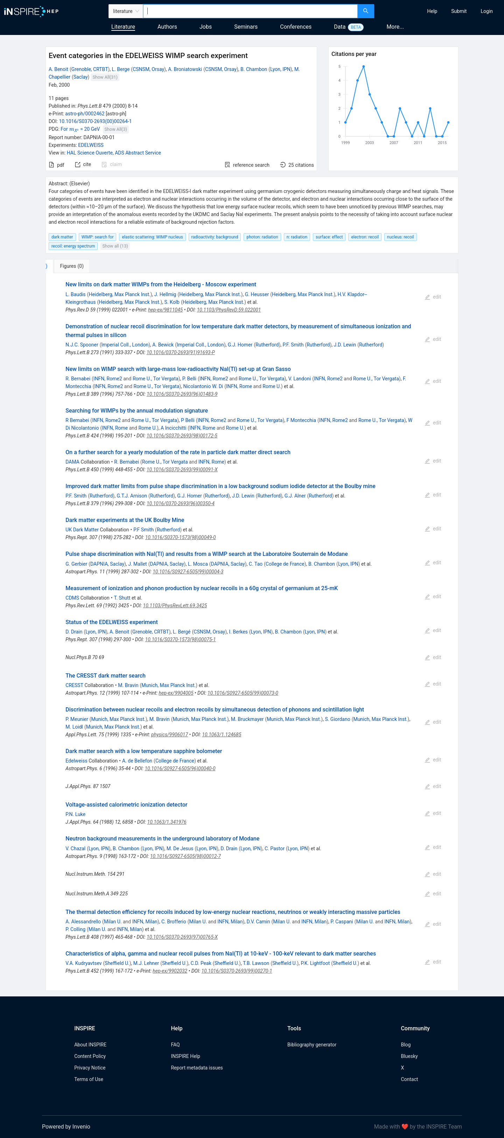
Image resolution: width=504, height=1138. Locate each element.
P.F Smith (143, 529)
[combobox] (250, 11)
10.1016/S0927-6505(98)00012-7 (185, 856)
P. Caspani (341, 921)
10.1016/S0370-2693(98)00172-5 (182, 435)
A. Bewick (163, 345)
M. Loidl (74, 727)
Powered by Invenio (66, 1126)
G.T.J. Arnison (132, 496)
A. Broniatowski (185, 69)
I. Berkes (238, 632)
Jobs (206, 26)
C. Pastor (275, 848)
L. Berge (121, 69)
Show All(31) (105, 77)
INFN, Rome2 (107, 378)
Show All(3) (116, 129)
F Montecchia (301, 420)
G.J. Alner (295, 496)
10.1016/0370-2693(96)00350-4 (181, 503)
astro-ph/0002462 (84, 113)
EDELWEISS (90, 145)
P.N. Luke (75, 814)
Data (339, 26)
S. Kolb (172, 302)
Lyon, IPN (280, 69)
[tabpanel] (252, 632)
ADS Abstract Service (138, 153)
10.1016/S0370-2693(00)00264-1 (95, 121)
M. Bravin (128, 685)
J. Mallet (137, 564)
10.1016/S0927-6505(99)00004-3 (188, 571)
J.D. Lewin (345, 345)
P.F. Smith (292, 345)
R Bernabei (77, 420)
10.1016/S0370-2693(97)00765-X (182, 937)
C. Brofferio (173, 921)
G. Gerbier (76, 564)
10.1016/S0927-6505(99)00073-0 (243, 693)
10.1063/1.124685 (221, 734)
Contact (409, 1079)
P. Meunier (76, 719)
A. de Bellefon (137, 761)
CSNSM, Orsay (148, 69)
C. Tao (255, 564)
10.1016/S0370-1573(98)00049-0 (180, 537)
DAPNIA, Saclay (107, 564)
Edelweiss (76, 761)
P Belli (188, 420)
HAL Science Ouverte (90, 153)
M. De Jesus (180, 848)
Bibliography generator (311, 1044)
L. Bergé (182, 632)
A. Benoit (58, 69)
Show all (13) (115, 246)
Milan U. (113, 921)
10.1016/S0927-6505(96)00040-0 (180, 768)
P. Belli (189, 378)
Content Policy (90, 1056)
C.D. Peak (200, 963)
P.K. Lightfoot (315, 963)
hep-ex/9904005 (176, 693)
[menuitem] (432, 11)
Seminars (246, 26)
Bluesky (409, 1056)
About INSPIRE (90, 1044)
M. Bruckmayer (247, 719)
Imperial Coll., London (125, 345)
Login (487, 11)
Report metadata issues (197, 1068)
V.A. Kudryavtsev (83, 963)
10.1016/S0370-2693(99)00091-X (182, 469)
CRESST (74, 685)
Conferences (296, 26)
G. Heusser (257, 294)
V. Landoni (299, 378)
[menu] (440, 11)
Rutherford (267, 345)
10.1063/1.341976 (167, 822)
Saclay (81, 77)
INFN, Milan (145, 921)
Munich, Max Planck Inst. (168, 685)
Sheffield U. (117, 963)
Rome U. (271, 386)
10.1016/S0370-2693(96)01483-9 (182, 394)
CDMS (72, 598)
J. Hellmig (165, 294)
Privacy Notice (89, 1068)
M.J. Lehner (146, 963)
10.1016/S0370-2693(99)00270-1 (236, 971)
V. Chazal (75, 848)
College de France (285, 564)
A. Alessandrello (83, 921)
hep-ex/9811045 (165, 310)
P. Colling (75, 929)
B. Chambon (253, 69)
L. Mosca (198, 564)
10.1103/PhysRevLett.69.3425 (175, 605)
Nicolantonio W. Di (203, 386)
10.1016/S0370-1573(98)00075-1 (180, 639)
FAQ (175, 1044)
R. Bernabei (77, 378)
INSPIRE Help (185, 1056)
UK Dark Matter (82, 529)
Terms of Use (88, 1079)
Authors (167, 26)
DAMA (72, 462)
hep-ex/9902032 (170, 971)
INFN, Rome (239, 386)
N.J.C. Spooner (81, 345)
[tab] (68, 266)
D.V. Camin (258, 921)
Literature (123, 26)
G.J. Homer (240, 345)
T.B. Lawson (256, 963)
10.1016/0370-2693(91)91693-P (181, 352)
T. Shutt (122, 598)
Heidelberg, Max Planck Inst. (119, 294)
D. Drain (73, 632)
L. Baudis (75, 294)
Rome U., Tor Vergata (155, 378)
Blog (406, 1044)
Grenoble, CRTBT (89, 69)
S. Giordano (337, 719)
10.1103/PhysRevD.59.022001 (229, 310)
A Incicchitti (173, 428)
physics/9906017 (169, 734)
